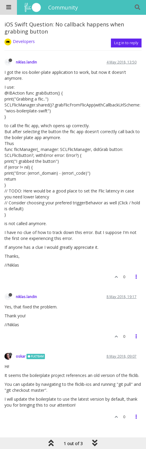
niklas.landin (26, 62)
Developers (24, 41)
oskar (21, 356)
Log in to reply (126, 42)
